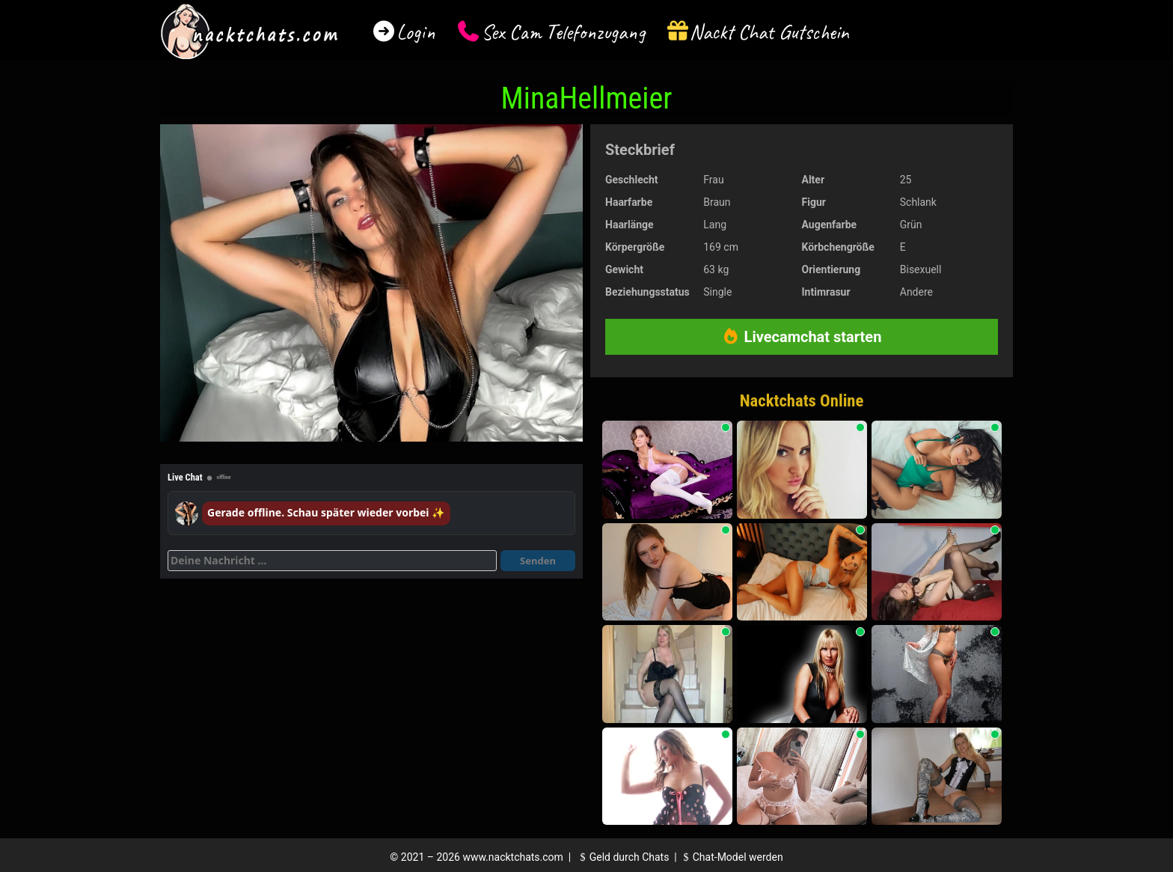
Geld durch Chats (622, 857)
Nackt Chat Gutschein (769, 32)
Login (415, 32)
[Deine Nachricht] (332, 560)
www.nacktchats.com (512, 857)
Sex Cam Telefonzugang (563, 32)
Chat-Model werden (730, 857)
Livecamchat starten (802, 337)
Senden (538, 560)
